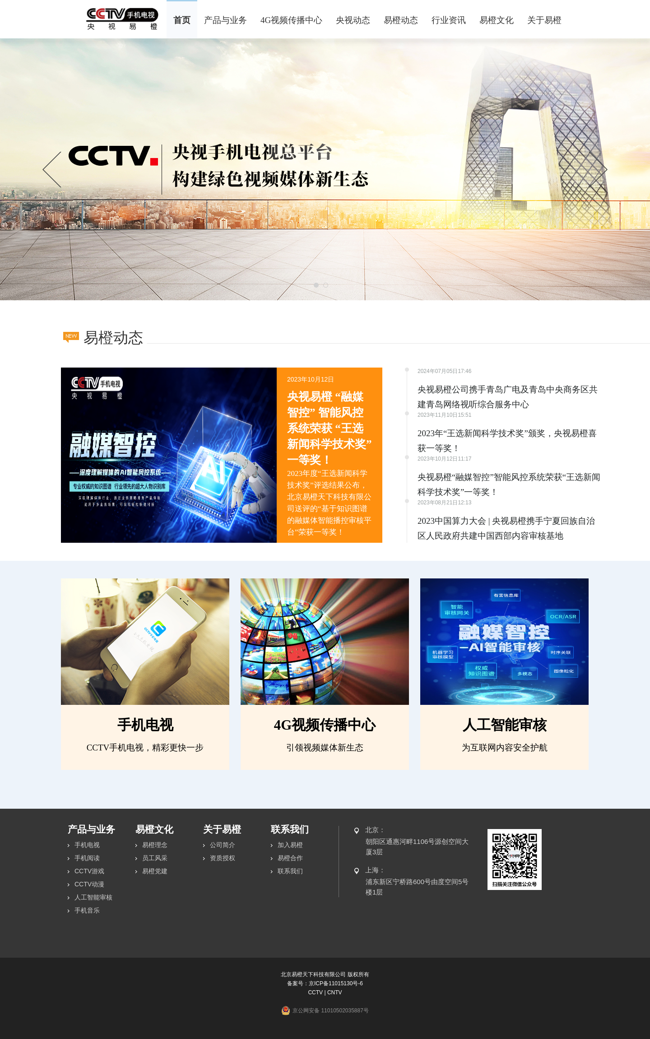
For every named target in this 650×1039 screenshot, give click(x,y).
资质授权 (222, 858)
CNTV (334, 992)
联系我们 (290, 871)
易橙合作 (290, 858)
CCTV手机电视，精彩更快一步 (145, 747)
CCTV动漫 (89, 884)
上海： (375, 870)
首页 (181, 20)
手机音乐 (87, 910)
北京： (375, 830)
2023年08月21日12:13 (444, 502)
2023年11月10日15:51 (444, 415)
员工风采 (154, 858)
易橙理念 (154, 844)
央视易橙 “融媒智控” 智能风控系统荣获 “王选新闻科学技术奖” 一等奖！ (329, 428)
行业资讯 (449, 20)
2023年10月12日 (310, 379)
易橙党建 (154, 871)
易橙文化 (496, 20)
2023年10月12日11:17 (444, 459)
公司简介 (222, 844)
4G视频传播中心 (291, 20)
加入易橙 (290, 844)
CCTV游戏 (89, 871)
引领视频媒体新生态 (324, 747)
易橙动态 (401, 20)
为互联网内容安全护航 (505, 747)
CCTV (315, 992)
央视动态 (353, 20)
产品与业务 (225, 20)
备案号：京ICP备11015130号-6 (325, 983)
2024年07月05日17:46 (444, 371)
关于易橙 (544, 20)
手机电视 (145, 725)
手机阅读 (87, 858)
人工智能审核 (505, 725)
